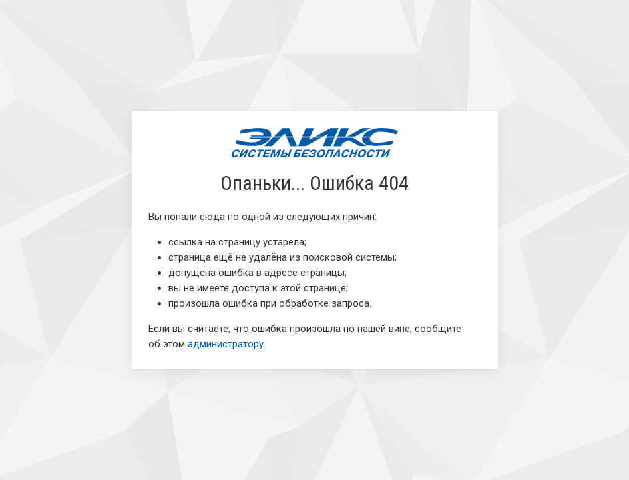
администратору (226, 344)
